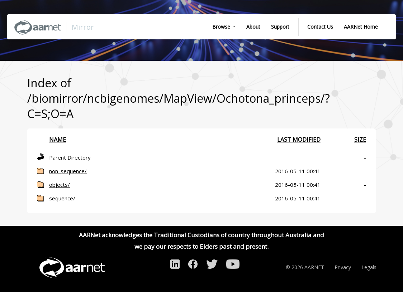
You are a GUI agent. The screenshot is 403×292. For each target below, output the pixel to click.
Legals (368, 267)
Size (360, 139)
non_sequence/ (68, 171)
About (253, 26)
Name (57, 139)
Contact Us (320, 26)
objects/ (59, 184)
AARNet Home (361, 26)
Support (280, 26)
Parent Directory (70, 157)
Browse (221, 26)
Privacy (343, 267)
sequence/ (62, 198)
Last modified (299, 139)
